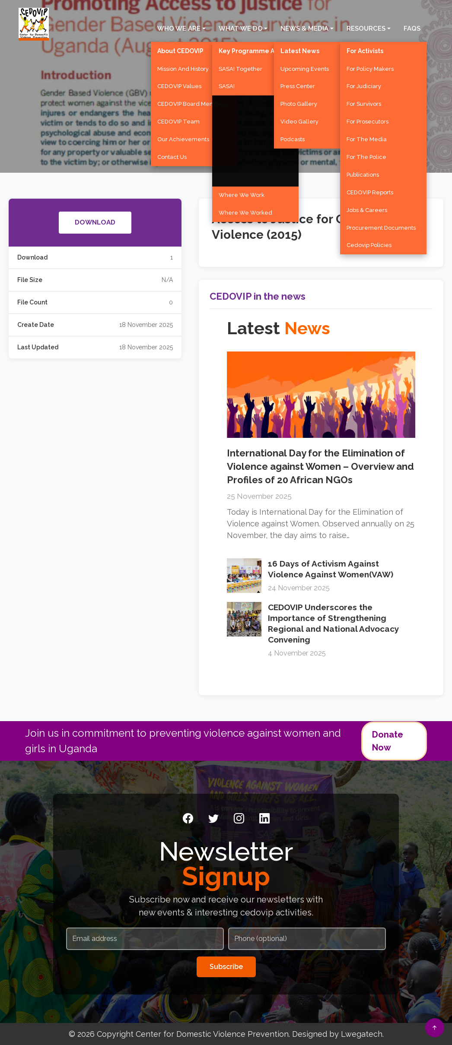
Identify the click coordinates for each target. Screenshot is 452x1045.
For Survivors (364, 102)
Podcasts (292, 138)
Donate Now (387, 741)
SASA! (227, 85)
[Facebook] (188, 818)
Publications (363, 173)
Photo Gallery (298, 102)
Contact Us (172, 155)
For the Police (366, 155)
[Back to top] (434, 1027)
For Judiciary (364, 85)
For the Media (367, 138)
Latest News (299, 50)
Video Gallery (299, 120)
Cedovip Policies (369, 244)
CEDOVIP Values (179, 85)
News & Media (304, 27)
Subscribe (226, 967)
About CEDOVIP (180, 50)
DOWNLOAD (95, 223)
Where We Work (241, 193)
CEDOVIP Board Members (192, 102)
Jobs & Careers (367, 209)
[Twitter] (213, 818)
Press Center (297, 85)
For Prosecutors (367, 120)
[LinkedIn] (264, 818)
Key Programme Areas (253, 50)
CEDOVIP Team (178, 120)
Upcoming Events (304, 67)
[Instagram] (239, 818)
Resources (366, 27)
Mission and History (183, 67)
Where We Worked (245, 211)
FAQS (412, 27)
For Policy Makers (370, 67)
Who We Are (179, 27)
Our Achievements (183, 138)
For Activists (365, 50)
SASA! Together (240, 67)
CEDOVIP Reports (370, 191)
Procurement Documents (381, 226)
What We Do (241, 27)
